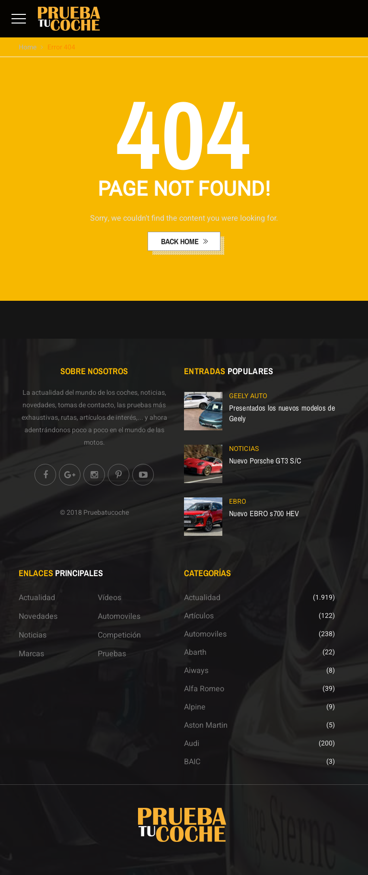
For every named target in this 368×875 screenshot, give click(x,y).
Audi (191, 743)
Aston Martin (206, 725)
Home (27, 47)
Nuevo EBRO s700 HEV (264, 513)
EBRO (237, 502)
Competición (119, 635)
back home (181, 241)
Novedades (38, 616)
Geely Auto (248, 396)
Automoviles (119, 616)
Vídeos (109, 597)
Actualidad (37, 597)
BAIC (192, 762)
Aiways (196, 670)
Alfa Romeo (204, 689)
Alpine (195, 707)
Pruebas (112, 654)
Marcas (31, 654)
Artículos (199, 616)
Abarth (195, 652)
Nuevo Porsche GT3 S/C (265, 460)
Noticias (244, 449)
